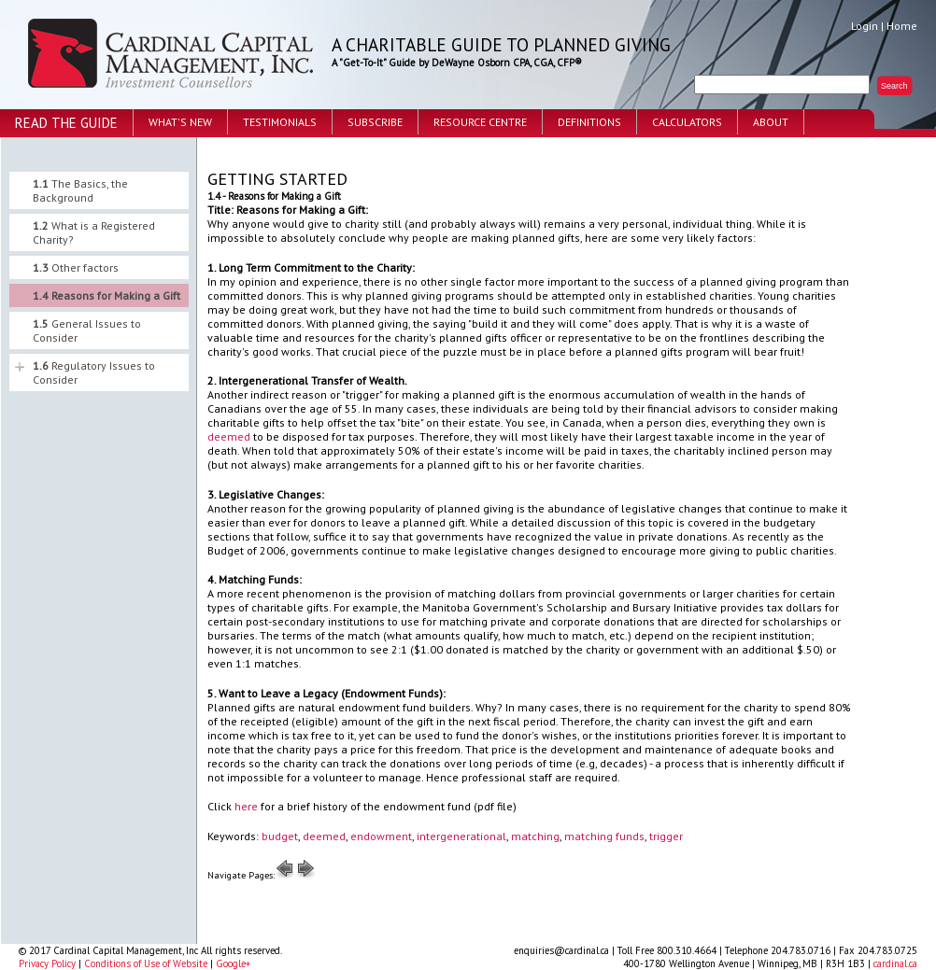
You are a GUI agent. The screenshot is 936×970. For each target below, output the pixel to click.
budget (280, 836)
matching (535, 836)
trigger (666, 836)
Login (864, 26)
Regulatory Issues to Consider (94, 372)
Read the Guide (66, 123)
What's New (180, 122)
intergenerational (461, 836)
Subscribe (375, 122)
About (770, 122)
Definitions (589, 122)
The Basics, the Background (80, 190)
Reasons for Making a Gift (106, 295)
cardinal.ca (895, 963)
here (246, 806)
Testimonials (280, 122)
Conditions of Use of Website (145, 963)
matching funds (604, 836)
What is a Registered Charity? (94, 232)
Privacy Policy (47, 963)
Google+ (233, 963)
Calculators (687, 122)
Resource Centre (480, 122)
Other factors (76, 267)
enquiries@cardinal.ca (561, 950)
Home (901, 26)
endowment (381, 836)
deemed (228, 436)
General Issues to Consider (87, 330)
